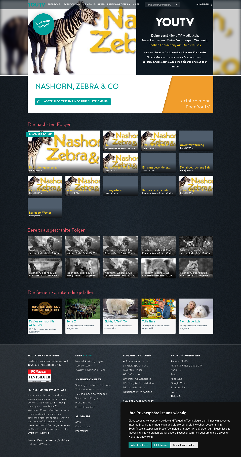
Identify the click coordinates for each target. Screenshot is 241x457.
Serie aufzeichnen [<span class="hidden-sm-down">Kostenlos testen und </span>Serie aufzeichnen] (76, 102)
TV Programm (72, 5)
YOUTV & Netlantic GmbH (90, 370)
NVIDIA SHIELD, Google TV (187, 365)
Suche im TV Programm (88, 398)
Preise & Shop (83, 402)
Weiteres (117, 5)
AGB (78, 422)
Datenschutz (82, 426)
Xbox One (176, 379)
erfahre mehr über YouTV (195, 104)
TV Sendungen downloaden (91, 394)
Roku (173, 374)
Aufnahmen (94, 5)
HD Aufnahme (131, 374)
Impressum (81, 431)
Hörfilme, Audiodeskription (138, 383)
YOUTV (36, 4)
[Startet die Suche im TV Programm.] (162, 4)
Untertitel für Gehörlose (137, 379)
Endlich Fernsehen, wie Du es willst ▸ (175, 45)
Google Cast (178, 383)
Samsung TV (178, 387)
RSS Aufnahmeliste (134, 387)
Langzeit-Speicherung (135, 365)
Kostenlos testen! (43, 24)
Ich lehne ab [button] (160, 445)
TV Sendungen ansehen (88, 389)
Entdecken (55, 5)
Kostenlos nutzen (85, 407)
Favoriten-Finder (132, 370)
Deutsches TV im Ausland (137, 392)
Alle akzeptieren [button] (139, 445)
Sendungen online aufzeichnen (93, 385)
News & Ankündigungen (89, 361)
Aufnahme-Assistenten (136, 361)
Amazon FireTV (179, 361)
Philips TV (176, 396)
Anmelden (202, 5)
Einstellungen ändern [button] (184, 445)
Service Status (83, 365)
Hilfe (136, 5)
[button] (211, 4)
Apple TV (176, 370)
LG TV (174, 392)
